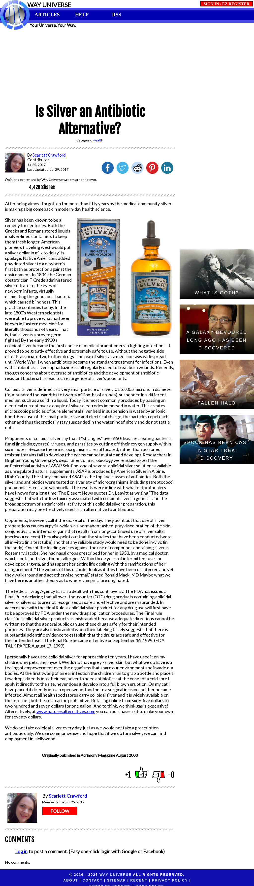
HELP (82, 14)
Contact (54, 880)
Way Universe (115, 875)
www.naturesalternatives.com (65, 711)
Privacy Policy (131, 880)
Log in (21, 851)
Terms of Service (174, 880)
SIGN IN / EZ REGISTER (227, 3)
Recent (100, 880)
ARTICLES (47, 14)
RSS (116, 14)
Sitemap (77, 880)
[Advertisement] (127, 65)
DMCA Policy (214, 880)
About (32, 880)
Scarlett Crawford (68, 796)
